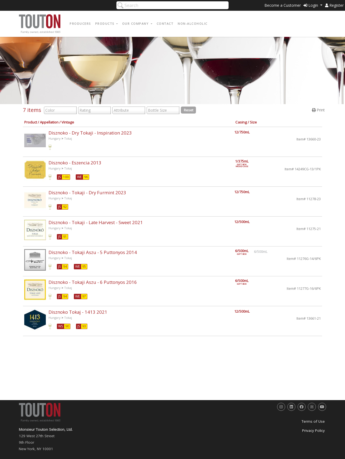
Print (318, 109)
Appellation (49, 122)
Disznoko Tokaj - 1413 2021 (78, 312)
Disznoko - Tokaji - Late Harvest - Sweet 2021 (96, 222)
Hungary (55, 138)
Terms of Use (313, 421)
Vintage (67, 122)
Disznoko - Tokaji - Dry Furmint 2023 (87, 192)
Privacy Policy (313, 430)
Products (105, 24)
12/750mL (242, 132)
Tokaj (68, 138)
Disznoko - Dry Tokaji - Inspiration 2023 (90, 133)
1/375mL (245, 162)
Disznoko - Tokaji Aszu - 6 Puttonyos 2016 (93, 282)
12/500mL (242, 222)
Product (30, 122)
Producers (80, 24)
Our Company (136, 24)
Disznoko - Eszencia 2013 (75, 163)
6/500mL (245, 252)
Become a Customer (282, 5)
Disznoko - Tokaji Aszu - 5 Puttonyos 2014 (93, 252)
